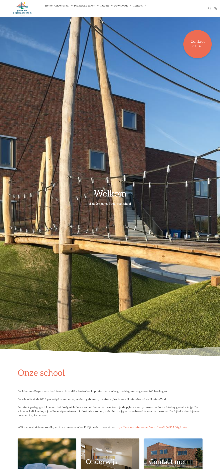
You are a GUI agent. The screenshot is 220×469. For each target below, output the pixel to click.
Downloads (129, 8)
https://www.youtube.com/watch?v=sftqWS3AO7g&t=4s (151, 427)
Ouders (110, 8)
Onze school (64, 8)
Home (49, 8)
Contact (147, 8)
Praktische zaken (89, 8)
